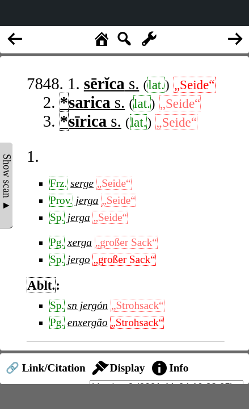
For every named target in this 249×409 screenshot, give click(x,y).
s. (112, 83)
